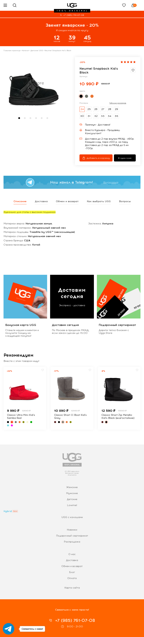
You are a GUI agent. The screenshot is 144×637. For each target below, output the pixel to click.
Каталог (25, 51)
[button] (19, 118)
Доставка (72, 560)
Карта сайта (72, 587)
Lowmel (72, 505)
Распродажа (72, 541)
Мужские (72, 493)
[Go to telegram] (8, 629)
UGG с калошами (72, 517)
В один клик (125, 158)
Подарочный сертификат (72, 535)
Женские (72, 487)
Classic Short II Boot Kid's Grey (70, 416)
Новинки (72, 529)
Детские (72, 499)
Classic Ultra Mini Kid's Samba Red (21, 416)
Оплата (72, 578)
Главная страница (12, 51)
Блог (72, 572)
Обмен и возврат (72, 566)
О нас (72, 554)
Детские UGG (37, 51)
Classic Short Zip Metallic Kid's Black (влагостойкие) (118, 416)
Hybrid (8, 511)
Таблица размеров (117, 103)
